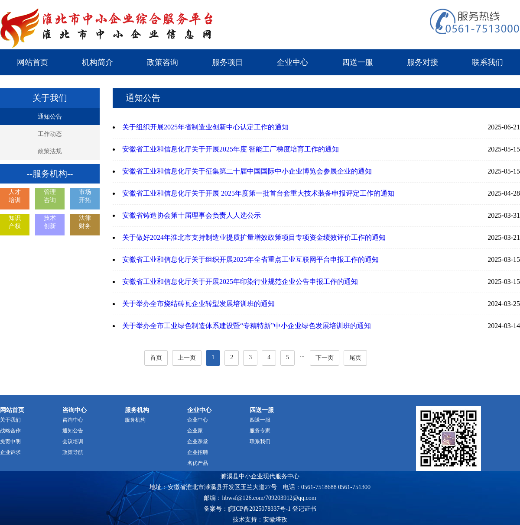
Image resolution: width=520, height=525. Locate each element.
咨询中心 (72, 420)
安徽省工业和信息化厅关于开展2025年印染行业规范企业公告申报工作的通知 (240, 281)
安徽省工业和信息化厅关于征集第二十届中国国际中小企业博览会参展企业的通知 (247, 171)
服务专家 (260, 431)
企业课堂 (197, 441)
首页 (156, 357)
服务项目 (227, 62)
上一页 (187, 357)
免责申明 (10, 441)
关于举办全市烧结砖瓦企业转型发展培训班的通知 (198, 303)
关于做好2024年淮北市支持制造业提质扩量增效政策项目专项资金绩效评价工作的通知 (254, 237)
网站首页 (32, 62)
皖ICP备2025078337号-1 (259, 509)
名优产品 (197, 463)
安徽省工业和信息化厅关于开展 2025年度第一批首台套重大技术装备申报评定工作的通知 (258, 193)
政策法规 (50, 151)
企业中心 (292, 62)
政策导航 (72, 452)
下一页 (324, 357)
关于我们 (10, 420)
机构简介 (97, 62)
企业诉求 (10, 452)
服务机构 (135, 420)
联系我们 (487, 62)
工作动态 (50, 134)
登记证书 (304, 509)
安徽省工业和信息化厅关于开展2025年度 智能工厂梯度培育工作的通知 (230, 149)
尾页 (355, 357)
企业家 (195, 431)
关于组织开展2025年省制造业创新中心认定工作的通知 (205, 127)
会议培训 (72, 441)
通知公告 (50, 116)
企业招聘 (197, 452)
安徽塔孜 (275, 519)
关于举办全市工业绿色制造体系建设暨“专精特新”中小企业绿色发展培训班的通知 (246, 325)
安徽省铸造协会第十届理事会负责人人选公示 (191, 215)
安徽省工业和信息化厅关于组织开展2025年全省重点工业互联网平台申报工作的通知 (250, 259)
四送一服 (357, 62)
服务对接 (422, 62)
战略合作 (10, 431)
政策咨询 (162, 62)
